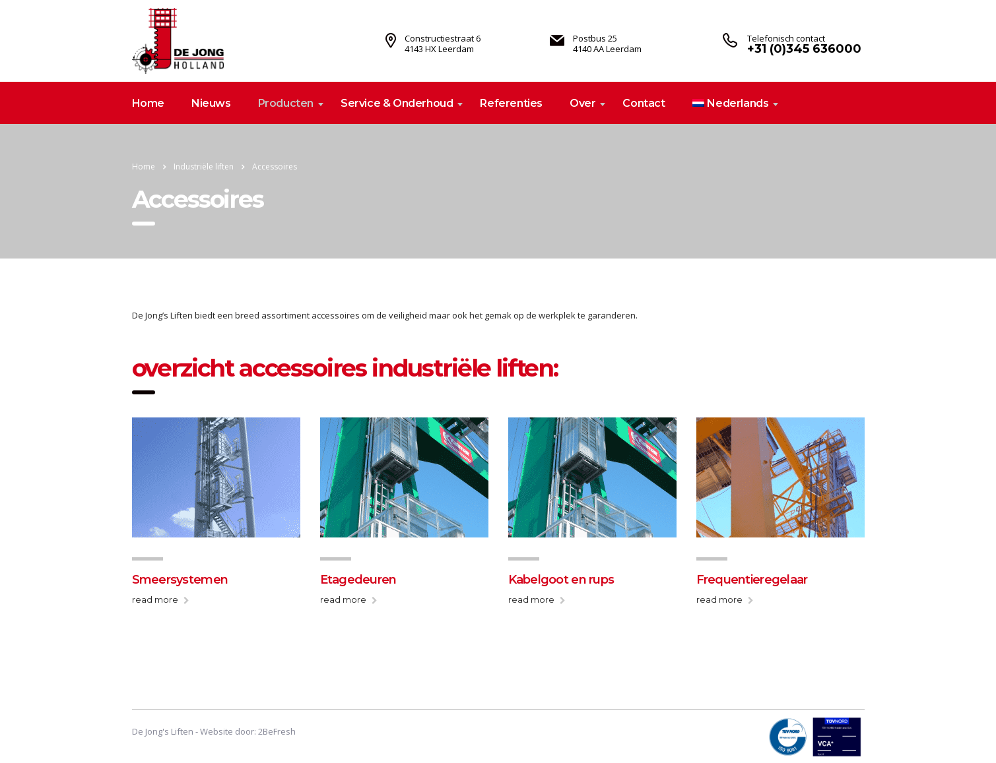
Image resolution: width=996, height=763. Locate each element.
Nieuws (211, 103)
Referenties (511, 103)
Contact (643, 103)
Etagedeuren (358, 579)
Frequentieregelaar (752, 579)
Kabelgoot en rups (561, 579)
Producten (286, 103)
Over (582, 103)
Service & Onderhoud (397, 103)
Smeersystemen (180, 579)
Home (148, 103)
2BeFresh (277, 731)
